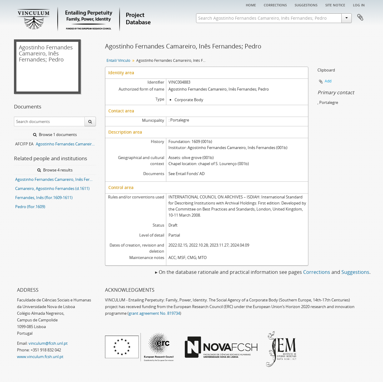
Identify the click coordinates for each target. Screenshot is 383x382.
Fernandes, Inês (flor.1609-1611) (44, 197)
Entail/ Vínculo (118, 60)
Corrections (275, 4)
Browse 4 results (55, 170)
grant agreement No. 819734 (154, 313)
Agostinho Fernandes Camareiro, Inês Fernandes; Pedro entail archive (66, 144)
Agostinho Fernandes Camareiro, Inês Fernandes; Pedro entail (55, 179)
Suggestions (306, 4)
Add (328, 81)
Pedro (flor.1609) (30, 206)
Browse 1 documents (55, 134)
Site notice (335, 4)
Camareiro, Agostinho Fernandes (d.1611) (52, 188)
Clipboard (360, 17)
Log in (359, 4)
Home (251, 4)
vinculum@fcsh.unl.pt (48, 343)
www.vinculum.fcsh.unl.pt (40, 356)
